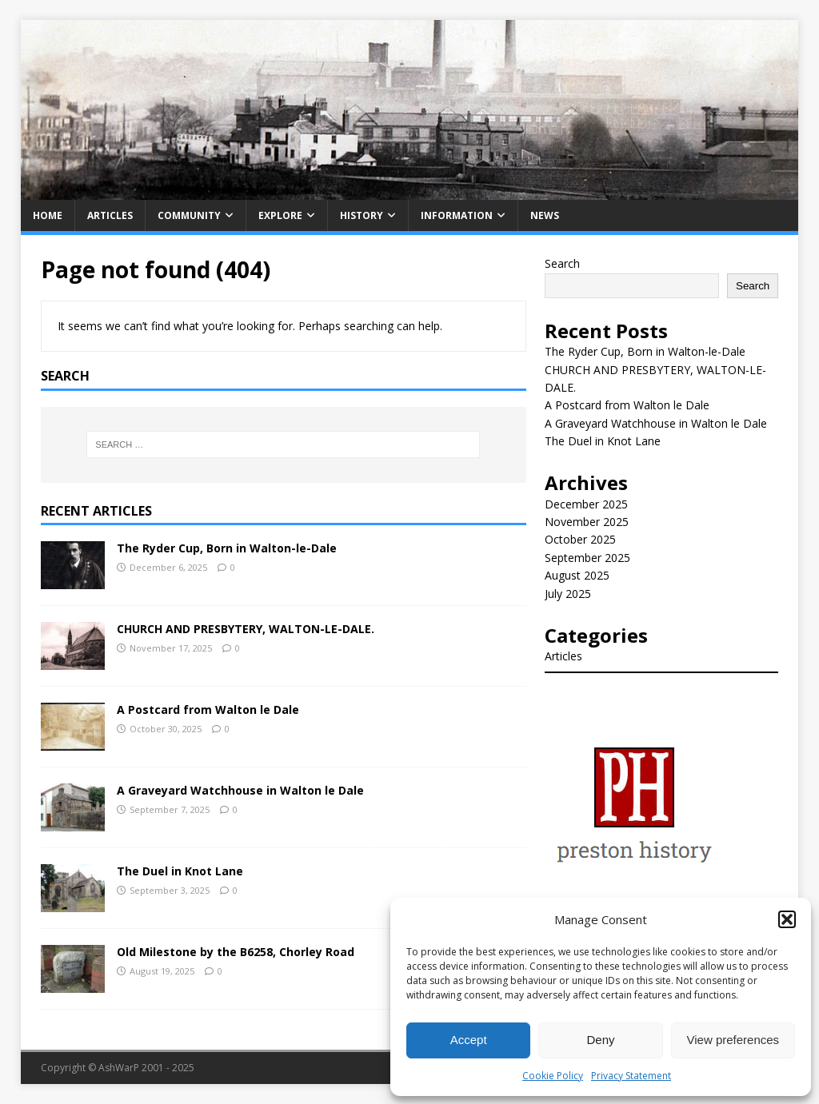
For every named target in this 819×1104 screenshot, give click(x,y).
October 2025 (580, 539)
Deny (600, 1039)
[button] (787, 919)
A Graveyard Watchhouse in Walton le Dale (240, 790)
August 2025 (577, 575)
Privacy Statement (631, 1075)
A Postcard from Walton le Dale (208, 709)
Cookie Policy (552, 1075)
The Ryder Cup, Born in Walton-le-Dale (227, 548)
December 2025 (586, 504)
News (544, 215)
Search (562, 263)
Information (457, 215)
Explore (280, 215)
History (361, 215)
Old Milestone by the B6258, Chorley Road (235, 951)
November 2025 (587, 521)
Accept (468, 1039)
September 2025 (587, 557)
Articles (110, 215)
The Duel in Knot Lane (180, 871)
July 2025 (568, 593)
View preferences (733, 1039)
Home (47, 215)
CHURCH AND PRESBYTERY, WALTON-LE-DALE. (245, 628)
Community (189, 215)
